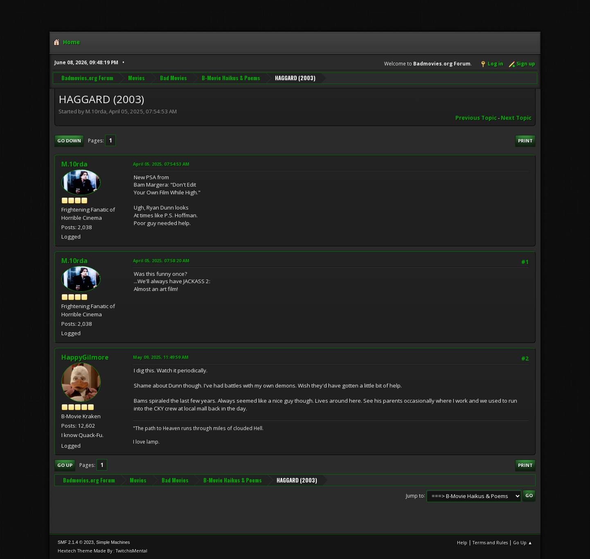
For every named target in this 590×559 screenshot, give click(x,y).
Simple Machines (113, 542)
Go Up (64, 465)
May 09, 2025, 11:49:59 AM (161, 357)
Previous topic (476, 118)
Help (462, 542)
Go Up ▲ (522, 542)
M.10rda (74, 164)
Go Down (69, 140)
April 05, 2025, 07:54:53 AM (161, 164)
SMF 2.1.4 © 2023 (76, 542)
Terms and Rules (490, 542)
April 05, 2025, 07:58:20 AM (161, 260)
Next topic (516, 118)
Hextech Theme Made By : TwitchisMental (102, 551)
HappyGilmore (85, 357)
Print (525, 140)
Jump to (415, 495)
